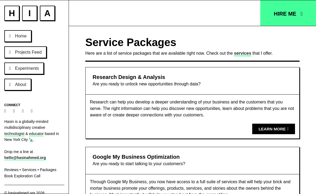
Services (29, 170)
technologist (14, 133)
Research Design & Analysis (129, 77)
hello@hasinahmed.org (25, 157)
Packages (48, 170)
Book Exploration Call (22, 176)
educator (36, 133)
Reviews (11, 170)
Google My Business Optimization (136, 157)
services (242, 53)
